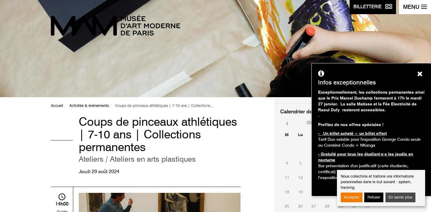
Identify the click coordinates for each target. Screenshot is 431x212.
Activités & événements (89, 106)
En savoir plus (400, 197)
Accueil (57, 106)
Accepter (351, 197)
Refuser (373, 197)
